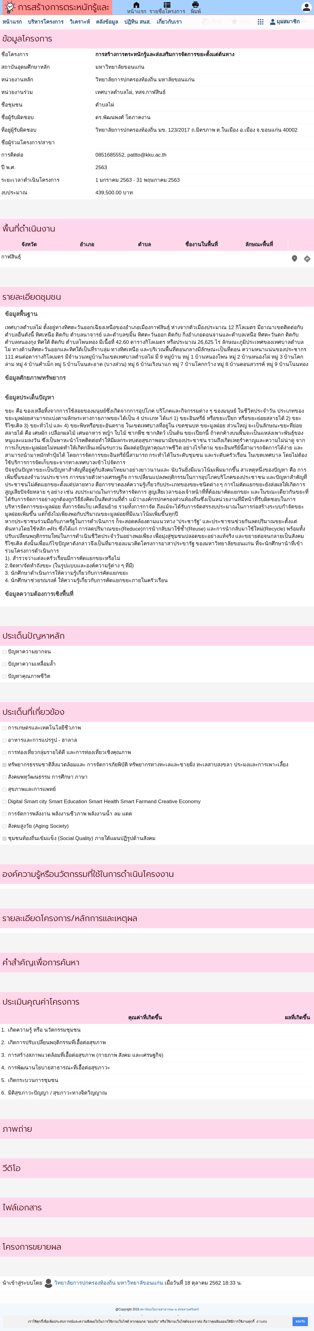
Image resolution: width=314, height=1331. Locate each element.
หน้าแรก (12, 22)
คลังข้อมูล (107, 22)
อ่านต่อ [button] (261, 1321)
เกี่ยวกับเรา (169, 22)
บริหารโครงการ (45, 22)
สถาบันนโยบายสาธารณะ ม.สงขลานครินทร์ (169, 1309)
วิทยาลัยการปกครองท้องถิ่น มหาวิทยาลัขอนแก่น (103, 1283)
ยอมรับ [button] (300, 1321)
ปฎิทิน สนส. (137, 22)
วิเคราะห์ (80, 22)
